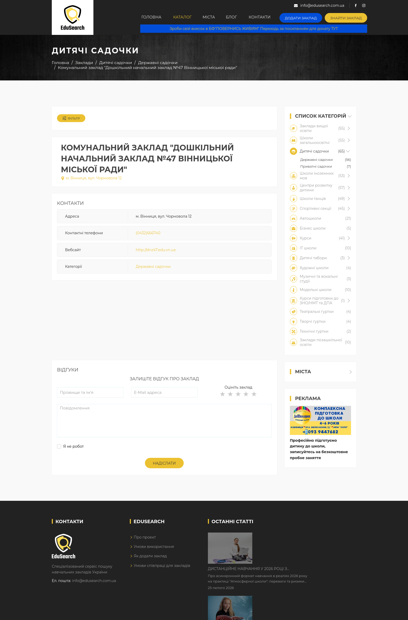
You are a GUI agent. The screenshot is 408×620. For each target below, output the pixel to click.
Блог (239, 17)
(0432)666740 (148, 234)
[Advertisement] (164, 325)
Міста (214, 17)
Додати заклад (309, 17)
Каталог (185, 17)
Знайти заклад (351, 17)
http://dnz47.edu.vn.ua (156, 251)
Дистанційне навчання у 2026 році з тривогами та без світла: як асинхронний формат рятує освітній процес (298, 538)
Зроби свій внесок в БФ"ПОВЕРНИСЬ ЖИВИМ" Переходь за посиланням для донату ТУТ (256, 28)
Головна (152, 17)
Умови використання (154, 548)
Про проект (145, 538)
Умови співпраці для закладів (162, 567)
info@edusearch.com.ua (94, 582)
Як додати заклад (150, 557)
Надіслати (164, 465)
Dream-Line (345, 612)
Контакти (269, 17)
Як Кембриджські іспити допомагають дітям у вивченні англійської (303, 571)
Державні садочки (153, 267)
